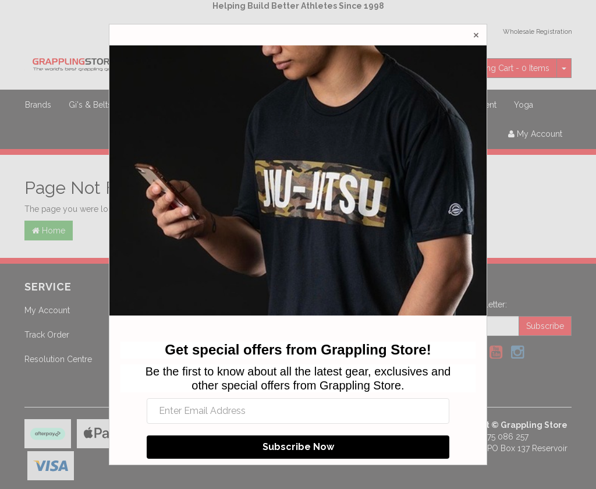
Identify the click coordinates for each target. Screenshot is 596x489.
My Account (47, 310)
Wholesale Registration (537, 32)
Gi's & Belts (90, 104)
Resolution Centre (58, 359)
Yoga (523, 104)
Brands (38, 104)
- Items (499, 68)
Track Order (46, 334)
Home (48, 230)
